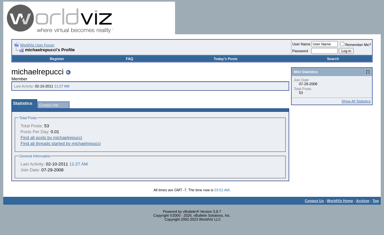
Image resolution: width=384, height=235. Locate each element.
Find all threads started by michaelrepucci (61, 143)
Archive (362, 201)
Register (57, 59)
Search (333, 59)
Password (300, 51)
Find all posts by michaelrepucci (51, 137)
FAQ (129, 59)
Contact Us (314, 201)
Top (376, 201)
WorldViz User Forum (37, 45)
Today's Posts (225, 59)
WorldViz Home (340, 201)
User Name (301, 44)
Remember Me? (355, 45)
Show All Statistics (356, 101)
